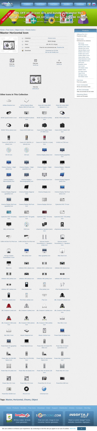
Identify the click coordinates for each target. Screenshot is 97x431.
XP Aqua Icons (82, 71)
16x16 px (59, 64)
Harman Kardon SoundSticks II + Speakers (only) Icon (44, 243)
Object (35, 400)
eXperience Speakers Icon (62, 229)
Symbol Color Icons (84, 46)
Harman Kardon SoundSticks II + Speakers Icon (62, 243)
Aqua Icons (81, 73)
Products (27, 4)
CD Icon (26, 155)
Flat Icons (81, 43)
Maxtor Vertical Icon (44, 335)
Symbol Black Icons (84, 50)
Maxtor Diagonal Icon (26, 335)
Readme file (60, 47)
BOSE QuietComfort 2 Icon (9, 117)
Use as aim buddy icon (51, 52)
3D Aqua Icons (82, 75)
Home (9, 408)
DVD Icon (26, 229)
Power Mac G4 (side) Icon (8, 370)
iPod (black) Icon (26, 289)
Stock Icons (40, 4)
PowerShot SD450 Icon (9, 393)
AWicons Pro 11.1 (82, 35)
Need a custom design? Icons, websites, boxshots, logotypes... (79, 421)
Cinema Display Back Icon (44, 179)
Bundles (67, 4)
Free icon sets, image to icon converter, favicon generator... (48, 421)
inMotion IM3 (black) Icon (62, 268)
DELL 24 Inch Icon (8, 229)
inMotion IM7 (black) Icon (62, 278)
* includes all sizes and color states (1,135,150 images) (48, 21)
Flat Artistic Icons (83, 45)
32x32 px (35, 65)
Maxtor (9, 400)
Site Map (87, 408)
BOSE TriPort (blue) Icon (62, 117)
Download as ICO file (52, 50)
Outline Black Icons (84, 55)
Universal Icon (44, 393)
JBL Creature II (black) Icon (62, 300)
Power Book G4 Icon (27, 346)
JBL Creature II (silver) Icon (27, 310)
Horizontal (18, 400)
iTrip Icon (44, 300)
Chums (27, 400)
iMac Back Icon (62, 255)
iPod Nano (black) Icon (8, 300)
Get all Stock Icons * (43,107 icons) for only (48, 15)
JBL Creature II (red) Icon (8, 310)
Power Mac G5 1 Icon (62, 370)
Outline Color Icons (83, 52)
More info (73, 428)
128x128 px (35, 88)
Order (48, 408)
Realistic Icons (82, 64)
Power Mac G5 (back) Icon (26, 370)
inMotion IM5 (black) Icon (26, 278)
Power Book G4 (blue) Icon (62, 335)
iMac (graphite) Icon (44, 255)
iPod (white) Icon (44, 289)
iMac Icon (9, 268)
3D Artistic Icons (83, 76)
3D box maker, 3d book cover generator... (22, 421)
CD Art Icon (8, 155)
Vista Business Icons (84, 59)
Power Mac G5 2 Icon (9, 383)
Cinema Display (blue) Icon (44, 155)
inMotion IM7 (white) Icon (9, 289)
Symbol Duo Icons (83, 48)
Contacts (79, 408)
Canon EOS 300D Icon (26, 130)
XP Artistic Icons (83, 68)
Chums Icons (52, 38)
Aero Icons (81, 66)
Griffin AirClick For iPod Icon (9, 241)
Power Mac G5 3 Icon (26, 383)
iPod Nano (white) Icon (26, 300)
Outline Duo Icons (83, 53)
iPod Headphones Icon (62, 289)
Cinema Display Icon (44, 192)
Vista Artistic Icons (83, 57)
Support (55, 408)
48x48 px (12, 66)
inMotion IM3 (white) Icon (9, 278)
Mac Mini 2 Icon (8, 335)
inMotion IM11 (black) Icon (26, 268)
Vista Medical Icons (84, 60)
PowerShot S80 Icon (62, 383)
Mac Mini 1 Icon (62, 323)
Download (80, 4)
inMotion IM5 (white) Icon (44, 278)
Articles (71, 408)
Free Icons (54, 4)
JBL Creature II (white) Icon (44, 310)
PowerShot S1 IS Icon (44, 383)
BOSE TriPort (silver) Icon (8, 130)
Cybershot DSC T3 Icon (62, 204)
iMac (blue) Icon (26, 255)
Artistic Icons (82, 69)
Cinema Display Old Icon (44, 204)
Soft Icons (81, 62)
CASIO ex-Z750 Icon (62, 142)
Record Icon (26, 393)
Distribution (63, 408)
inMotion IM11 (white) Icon (44, 268)
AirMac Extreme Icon (9, 105)
